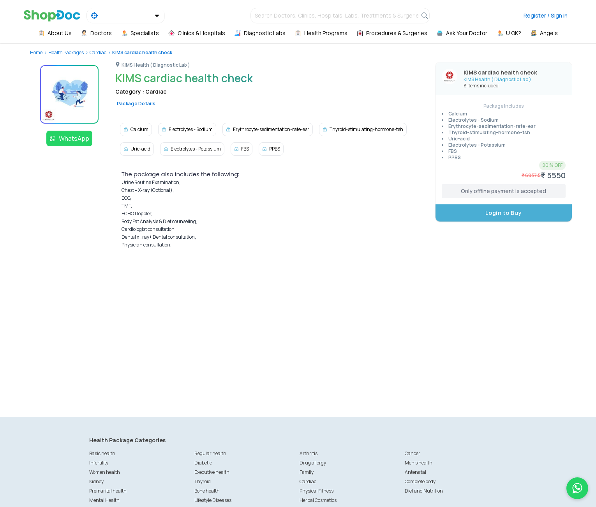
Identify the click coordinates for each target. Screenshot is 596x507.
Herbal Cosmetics (318, 500)
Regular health (210, 453)
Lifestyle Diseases (212, 500)
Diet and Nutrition (424, 491)
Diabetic (203, 462)
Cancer (412, 453)
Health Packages (66, 52)
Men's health (418, 462)
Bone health (207, 491)
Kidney (96, 481)
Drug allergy (313, 462)
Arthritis (308, 453)
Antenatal (415, 472)
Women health (104, 472)
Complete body (420, 481)
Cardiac (98, 52)
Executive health (211, 472)
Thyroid (202, 481)
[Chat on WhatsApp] (577, 488)
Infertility (98, 462)
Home (36, 52)
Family (307, 472)
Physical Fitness (316, 491)
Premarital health (108, 491)
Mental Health (104, 500)
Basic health (102, 453)
